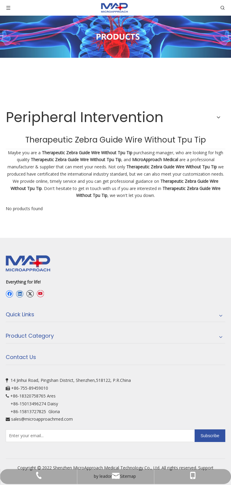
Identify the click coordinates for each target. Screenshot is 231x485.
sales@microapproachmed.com (42, 419)
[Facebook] (9, 294)
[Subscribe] (210, 435)
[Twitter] (30, 294)
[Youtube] (40, 294)
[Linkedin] (19, 294)
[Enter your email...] (29, 436)
